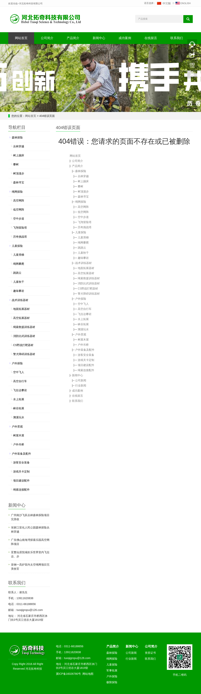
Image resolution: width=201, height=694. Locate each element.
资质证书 (150, 652)
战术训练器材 (83, 263)
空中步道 (83, 217)
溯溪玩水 (83, 329)
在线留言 (150, 38)
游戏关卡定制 (86, 360)
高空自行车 (84, 308)
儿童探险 (80, 232)
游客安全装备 (86, 354)
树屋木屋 (83, 339)
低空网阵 (83, 211)
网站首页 (21, 38)
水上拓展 (83, 319)
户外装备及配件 (84, 349)
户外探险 (80, 298)
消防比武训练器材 (89, 283)
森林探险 (80, 171)
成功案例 (125, 38)
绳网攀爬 (83, 242)
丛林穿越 (83, 176)
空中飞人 (83, 303)
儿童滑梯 (83, 237)
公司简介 (47, 38)
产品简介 (73, 38)
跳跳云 (82, 247)
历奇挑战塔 (84, 227)
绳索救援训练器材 (89, 278)
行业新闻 (80, 385)
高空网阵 (83, 206)
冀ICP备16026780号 (68, 673)
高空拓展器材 (86, 273)
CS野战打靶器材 (88, 288)
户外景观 (80, 334)
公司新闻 (80, 380)
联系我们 (176, 38)
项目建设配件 (86, 365)
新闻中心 (99, 38)
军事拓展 (111, 670)
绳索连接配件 (86, 370)
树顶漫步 (83, 191)
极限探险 (111, 682)
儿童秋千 (83, 252)
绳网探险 (80, 201)
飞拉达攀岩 (84, 314)
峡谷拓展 (83, 324)
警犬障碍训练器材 (89, 293)
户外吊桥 (83, 344)
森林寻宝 (83, 196)
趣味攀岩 (83, 257)
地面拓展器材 (86, 268)
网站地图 (87, 673)
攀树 (80, 186)
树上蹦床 (83, 181)
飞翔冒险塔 (84, 222)
